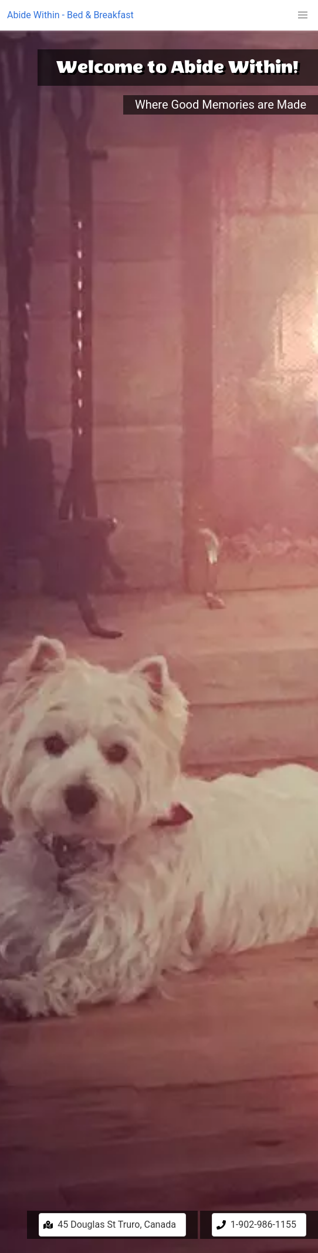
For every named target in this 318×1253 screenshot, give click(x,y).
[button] (302, 15)
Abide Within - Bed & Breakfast (70, 15)
